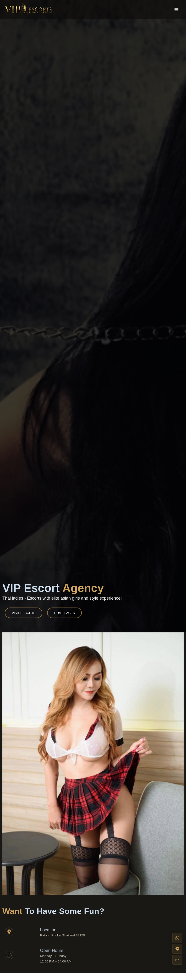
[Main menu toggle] (176, 9)
